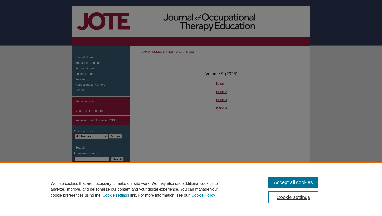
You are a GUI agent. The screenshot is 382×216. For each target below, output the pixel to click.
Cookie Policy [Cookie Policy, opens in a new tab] (203, 195)
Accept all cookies (293, 182)
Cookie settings (116, 195)
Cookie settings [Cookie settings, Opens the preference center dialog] (293, 197)
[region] (191, 189)
